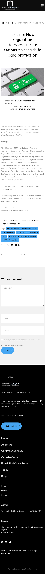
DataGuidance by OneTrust (28, 232)
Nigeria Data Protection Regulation (22, 236)
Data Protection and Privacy (20, 221)
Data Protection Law (29, 228)
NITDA (4, 240)
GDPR (4, 236)
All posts (22, 255)
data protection (13, 228)
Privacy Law (14, 240)
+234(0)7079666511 (9, 532)
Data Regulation (8, 232)
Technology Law (13, 223)
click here (11, 189)
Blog (10, 23)
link (40, 198)
